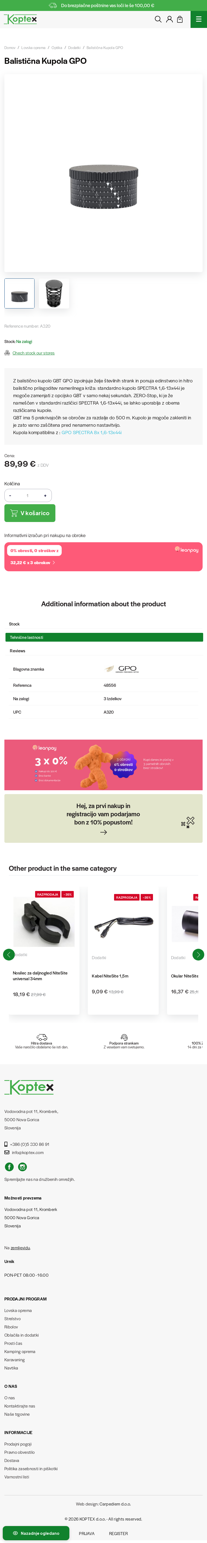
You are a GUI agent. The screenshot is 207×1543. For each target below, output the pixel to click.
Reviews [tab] (17, 650)
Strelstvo (12, 1318)
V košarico (30, 513)
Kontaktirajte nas (19, 1406)
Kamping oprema (20, 1351)
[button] (198, 955)
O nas (9, 1397)
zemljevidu (20, 1247)
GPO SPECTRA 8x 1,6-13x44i (92, 432)
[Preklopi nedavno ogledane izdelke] (36, 1533)
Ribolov (11, 1326)
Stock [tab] (14, 624)
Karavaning (14, 1359)
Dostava (11, 1460)
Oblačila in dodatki (21, 1335)
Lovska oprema (18, 1310)
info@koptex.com (24, 1152)
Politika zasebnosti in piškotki (31, 1468)
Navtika (11, 1368)
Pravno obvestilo (19, 1452)
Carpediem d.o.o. (115, 1504)
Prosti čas (13, 1343)
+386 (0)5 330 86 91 (27, 1144)
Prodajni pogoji (18, 1444)
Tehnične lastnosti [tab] (26, 637)
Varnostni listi (16, 1476)
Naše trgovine (17, 1414)
